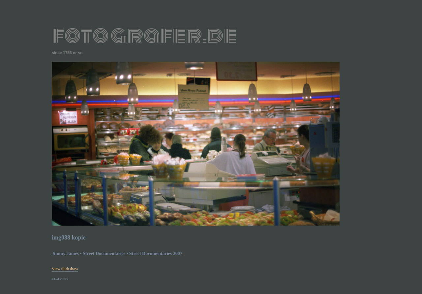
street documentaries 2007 (155, 253)
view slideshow (65, 269)
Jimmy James (65, 253)
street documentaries (104, 253)
